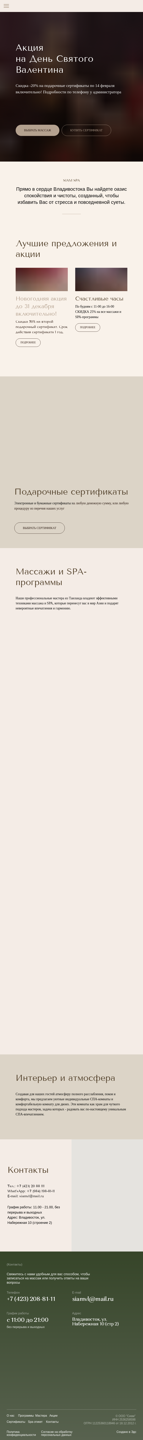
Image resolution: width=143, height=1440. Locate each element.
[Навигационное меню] (6, 6)
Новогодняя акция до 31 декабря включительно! (41, 306)
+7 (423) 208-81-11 (31, 1299)
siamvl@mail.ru (31, 1196)
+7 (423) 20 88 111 (30, 1186)
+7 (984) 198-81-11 (41, 1191)
